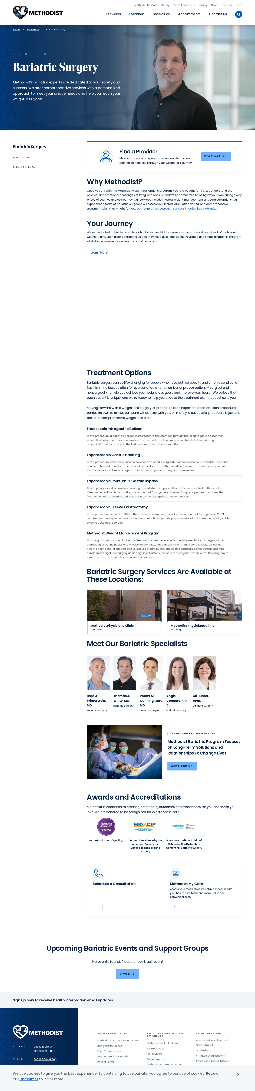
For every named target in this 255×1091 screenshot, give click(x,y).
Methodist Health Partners (162, 1049)
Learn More (99, 255)
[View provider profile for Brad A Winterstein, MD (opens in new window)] (96, 699)
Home (16, 28)
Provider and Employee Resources (165, 1041)
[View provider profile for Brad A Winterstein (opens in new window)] (98, 671)
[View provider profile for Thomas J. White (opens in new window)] (124, 671)
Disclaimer (28, 1079)
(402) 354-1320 (108, 906)
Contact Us (218, 13)
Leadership (202, 1056)
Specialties (161, 13)
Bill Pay (165, 4)
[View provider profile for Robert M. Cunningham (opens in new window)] (151, 671)
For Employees (155, 1054)
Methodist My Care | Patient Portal (118, 1046)
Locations (136, 13)
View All (127, 980)
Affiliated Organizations (210, 1061)
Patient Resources (184, 4)
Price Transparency (109, 1057)
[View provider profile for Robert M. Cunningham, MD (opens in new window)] (151, 699)
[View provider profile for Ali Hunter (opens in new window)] (204, 671)
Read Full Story (182, 764)
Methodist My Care (145, 4)
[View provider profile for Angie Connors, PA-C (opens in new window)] (176, 699)
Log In (178, 906)
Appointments (189, 13)
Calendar (227, 4)
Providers (113, 13)
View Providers (214, 155)
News (214, 4)
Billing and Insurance (109, 1051)
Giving (203, 4)
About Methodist (210, 1039)
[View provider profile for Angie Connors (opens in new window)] (177, 671)
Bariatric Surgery (29, 145)
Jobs (239, 4)
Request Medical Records (112, 1062)
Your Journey (21, 156)
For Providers (154, 1060)
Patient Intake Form (25, 166)
